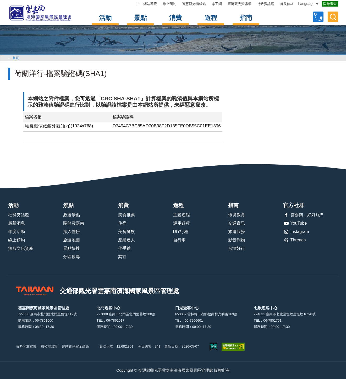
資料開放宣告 (26, 346)
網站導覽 (150, 4)
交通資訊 (236, 223)
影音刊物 (236, 240)
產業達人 (126, 240)
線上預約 (169, 4)
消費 (175, 17)
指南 (246, 17)
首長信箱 (287, 4)
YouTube (295, 223)
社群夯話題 (18, 215)
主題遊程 (181, 215)
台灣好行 (236, 248)
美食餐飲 (126, 231)
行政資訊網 (265, 4)
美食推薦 (126, 215)
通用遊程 (181, 223)
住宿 (122, 223)
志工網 (217, 4)
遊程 (211, 17)
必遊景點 (71, 215)
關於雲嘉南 (73, 223)
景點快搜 (71, 248)
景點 (140, 17)
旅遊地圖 (71, 240)
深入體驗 (71, 231)
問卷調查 (330, 4)
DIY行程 (181, 231)
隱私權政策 (49, 346)
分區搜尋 (71, 257)
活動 (105, 17)
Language (308, 4)
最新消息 (16, 223)
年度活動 (16, 231)
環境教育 (236, 215)
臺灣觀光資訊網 (239, 4)
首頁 (16, 58)
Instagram (296, 232)
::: (138, 4)
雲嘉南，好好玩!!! (303, 215)
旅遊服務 (236, 231)
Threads (294, 240)
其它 (122, 257)
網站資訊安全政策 (75, 346)
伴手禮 (124, 248)
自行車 (179, 240)
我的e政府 (213, 347)
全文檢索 (333, 17)
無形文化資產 (20, 248)
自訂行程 (318, 17)
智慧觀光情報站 (194, 4)
